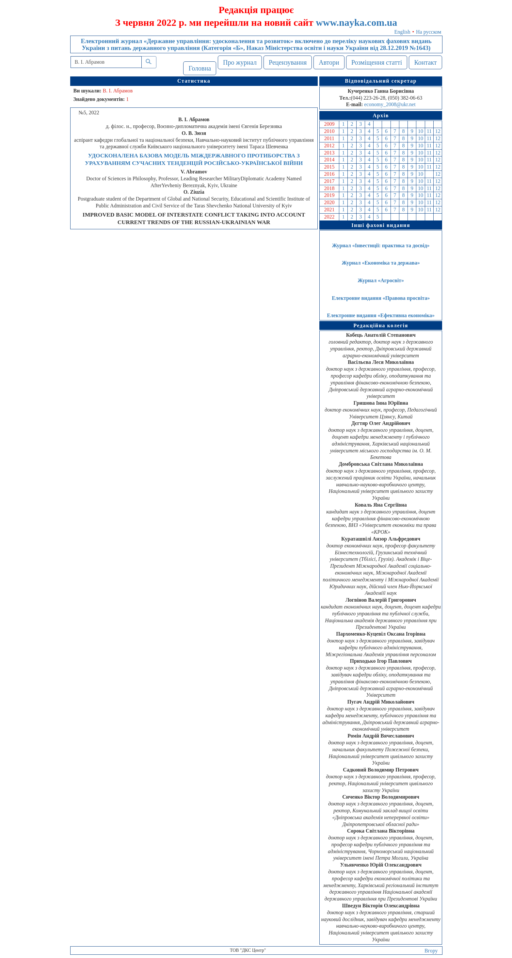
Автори (329, 62)
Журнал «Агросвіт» (381, 280)
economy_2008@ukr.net (389, 104)
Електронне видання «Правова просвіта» (381, 298)
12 (437, 131)
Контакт (425, 62)
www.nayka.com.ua (356, 22)
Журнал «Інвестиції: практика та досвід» (381, 245)
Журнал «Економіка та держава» (381, 263)
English (402, 32)
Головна (199, 68)
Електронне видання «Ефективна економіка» (381, 315)
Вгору (431, 950)
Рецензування (288, 62)
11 (429, 131)
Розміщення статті (376, 62)
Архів (381, 115)
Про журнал (240, 62)
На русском (428, 32)
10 (420, 131)
